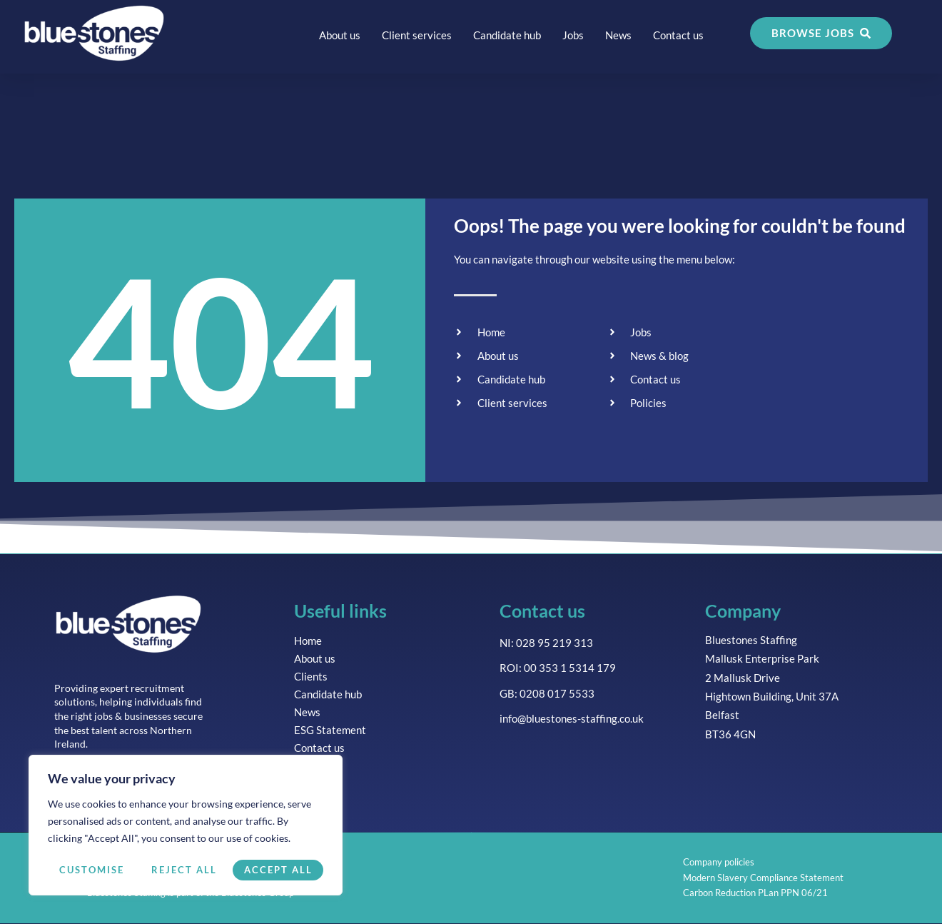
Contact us (678, 35)
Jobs (573, 35)
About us (339, 35)
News (618, 35)
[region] (186, 825)
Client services (417, 35)
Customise (91, 869)
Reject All (183, 869)
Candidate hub (507, 35)
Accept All (278, 869)
